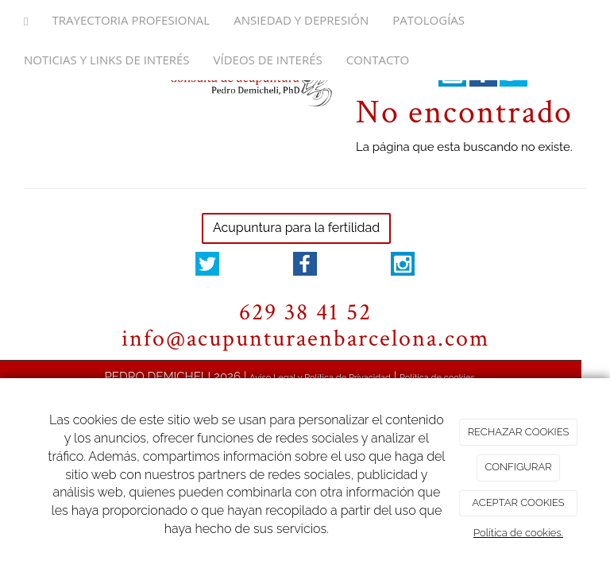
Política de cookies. (518, 533)
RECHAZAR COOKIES (518, 432)
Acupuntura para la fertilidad (296, 227)
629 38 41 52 (305, 312)
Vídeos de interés (268, 60)
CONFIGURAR (518, 467)
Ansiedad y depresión (301, 20)
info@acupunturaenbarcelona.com (305, 338)
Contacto (378, 60)
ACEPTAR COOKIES (518, 502)
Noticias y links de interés (107, 60)
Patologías (428, 20)
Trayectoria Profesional (131, 20)
